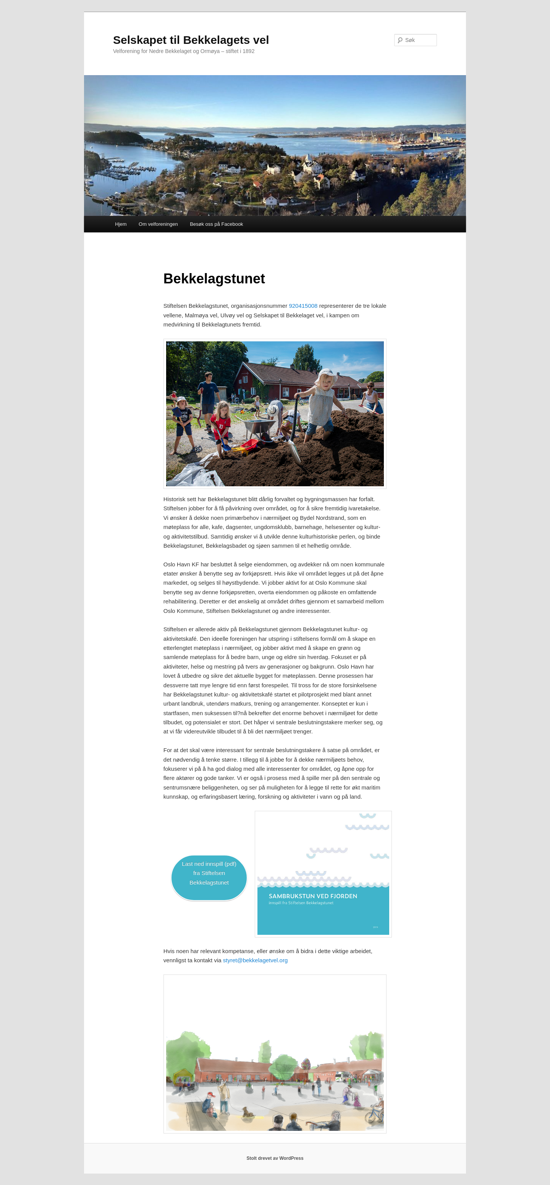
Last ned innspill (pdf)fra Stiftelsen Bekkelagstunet (209, 873)
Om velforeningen (158, 224)
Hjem (120, 224)
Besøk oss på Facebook (216, 224)
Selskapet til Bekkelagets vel (191, 40)
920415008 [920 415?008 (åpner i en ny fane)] (303, 305)
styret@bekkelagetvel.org (255, 960)
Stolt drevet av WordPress (274, 1158)
